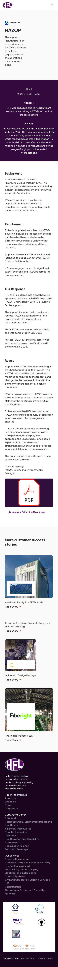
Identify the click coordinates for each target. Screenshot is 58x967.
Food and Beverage (16, 849)
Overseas (10, 835)
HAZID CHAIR (28, 958)
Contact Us (11, 808)
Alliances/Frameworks (18, 828)
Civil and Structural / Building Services (27, 879)
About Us (10, 798)
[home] (7, 5)
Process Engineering (17, 859)
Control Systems (15, 876)
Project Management (17, 865)
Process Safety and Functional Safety (27, 862)
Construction (13, 886)
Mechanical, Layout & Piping (21, 869)
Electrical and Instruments (20, 872)
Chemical (10, 818)
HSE (7, 883)
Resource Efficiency (17, 845)
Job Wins (10, 801)
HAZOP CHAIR (45, 958)
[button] (52, 5)
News (8, 805)
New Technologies (16, 832)
